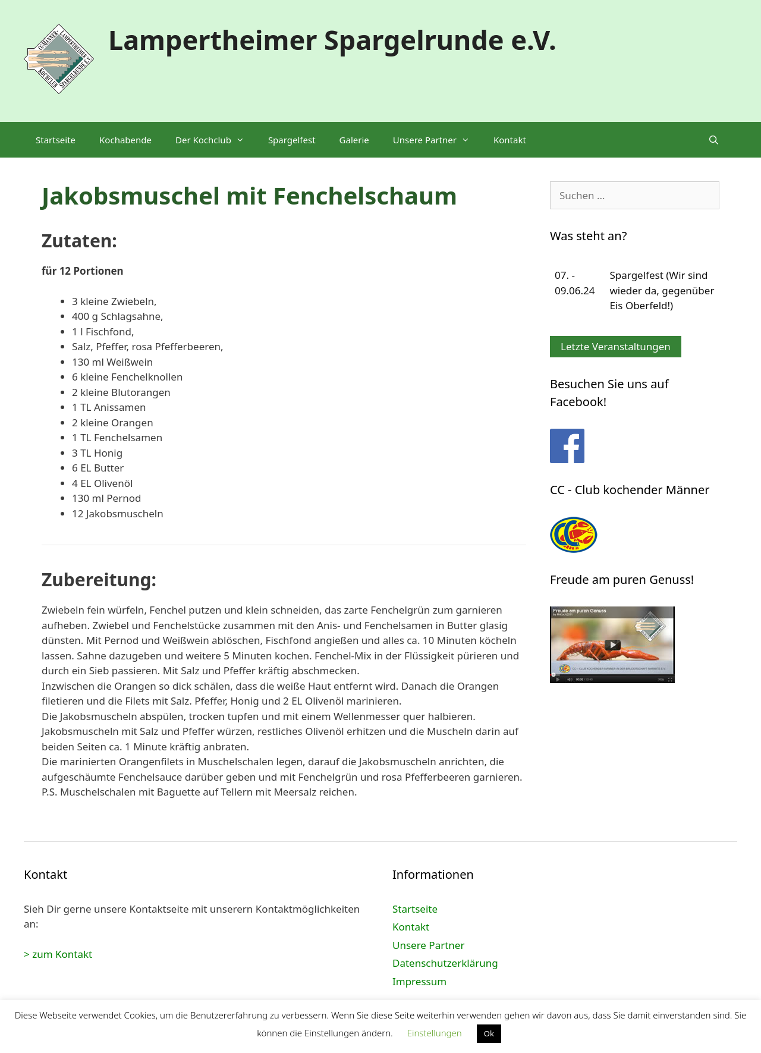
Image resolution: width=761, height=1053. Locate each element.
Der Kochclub (215, 140)
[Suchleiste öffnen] (713, 140)
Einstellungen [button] (434, 1033)
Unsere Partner (437, 140)
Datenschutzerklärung (445, 963)
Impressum (419, 981)
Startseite (56, 140)
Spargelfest (292, 140)
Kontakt (509, 140)
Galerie (354, 140)
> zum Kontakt (58, 954)
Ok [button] (489, 1033)
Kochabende (125, 140)
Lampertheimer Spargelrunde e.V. (332, 39)
